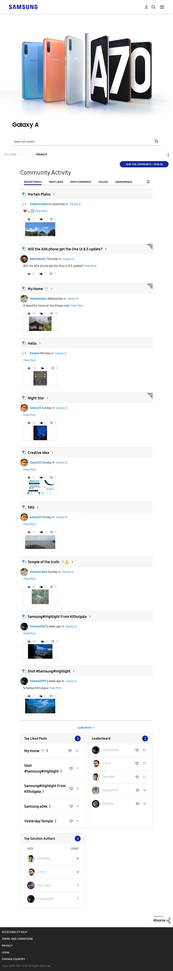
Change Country (13, 959)
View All (53, 738)
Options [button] (162, 155)
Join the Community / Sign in (144, 164)
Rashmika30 (38, 259)
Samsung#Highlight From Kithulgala (57, 616)
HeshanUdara (38, 298)
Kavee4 (34, 353)
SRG (31, 507)
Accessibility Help (14, 932)
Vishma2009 (38, 626)
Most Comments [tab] (80, 182)
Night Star (36, 398)
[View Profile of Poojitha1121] (110, 790)
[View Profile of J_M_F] (106, 763)
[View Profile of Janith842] (108, 777)
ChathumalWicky (41, 204)
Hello (32, 343)
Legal (6, 952)
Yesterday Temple (39, 821)
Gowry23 (35, 408)
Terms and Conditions (17, 938)
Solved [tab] (103, 182)
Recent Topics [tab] (33, 182)
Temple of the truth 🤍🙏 (48, 562)
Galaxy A (75, 204)
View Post (41, 211)
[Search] (86, 141)
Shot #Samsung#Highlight (49, 671)
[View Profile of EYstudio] (108, 803)
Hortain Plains (39, 194)
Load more (84, 727)
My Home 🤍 (38, 289)
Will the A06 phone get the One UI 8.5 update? (65, 249)
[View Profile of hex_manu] (44, 885)
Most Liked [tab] (56, 182)
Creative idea (38, 452)
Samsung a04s (36, 806)
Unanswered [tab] (123, 182)
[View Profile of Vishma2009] (110, 750)
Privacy (7, 945)
